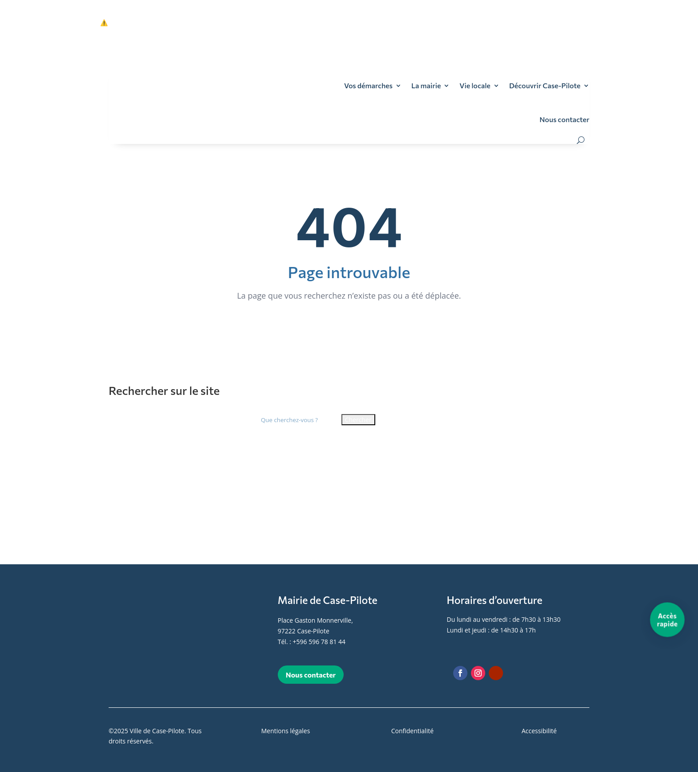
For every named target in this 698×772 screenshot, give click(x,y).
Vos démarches (368, 85)
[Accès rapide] (667, 619)
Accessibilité (539, 731)
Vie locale (474, 85)
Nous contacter (564, 119)
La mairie (426, 85)
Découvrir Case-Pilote (544, 85)
